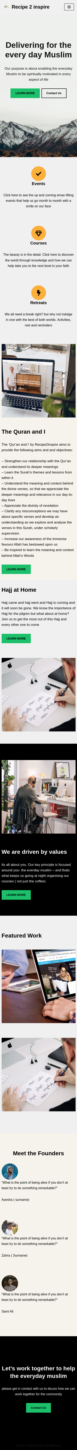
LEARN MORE (25, 93)
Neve (20, 1445)
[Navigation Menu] (69, 6)
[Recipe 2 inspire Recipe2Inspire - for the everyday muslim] (26, 7)
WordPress (53, 1445)
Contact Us (54, 93)
